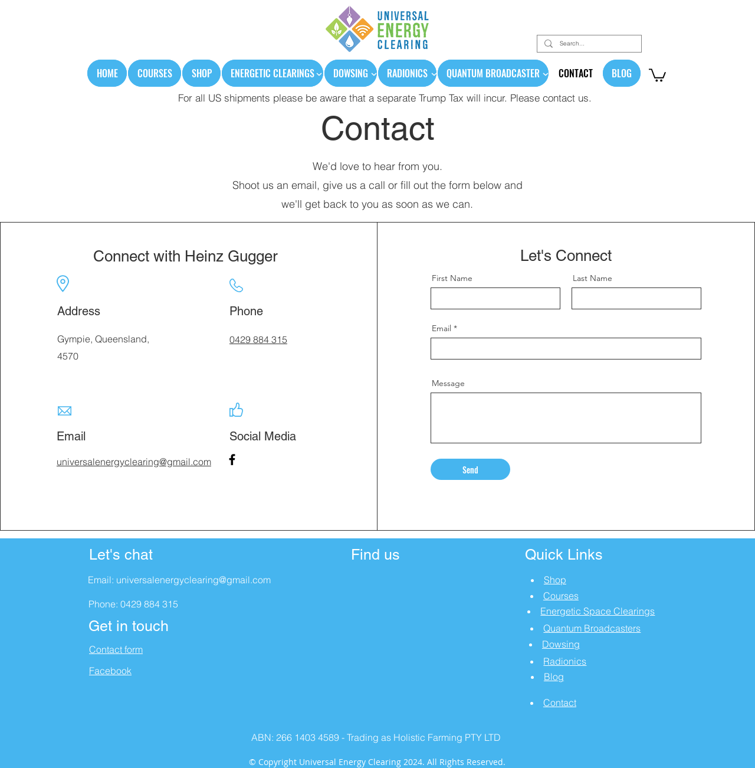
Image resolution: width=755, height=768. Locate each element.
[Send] (470, 469)
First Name (452, 278)
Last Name (592, 278)
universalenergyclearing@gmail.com (193, 580)
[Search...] (588, 44)
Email (441, 328)
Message (448, 383)
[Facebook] (232, 459)
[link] (657, 74)
